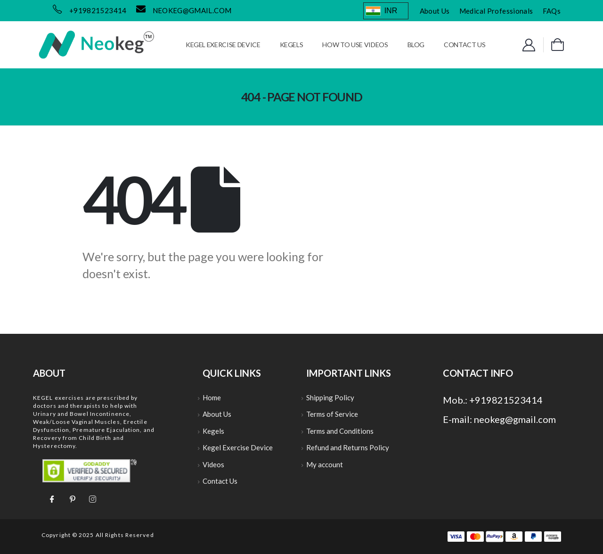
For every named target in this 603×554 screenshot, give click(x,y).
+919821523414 (98, 10)
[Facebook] (52, 498)
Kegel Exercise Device (223, 45)
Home (212, 398)
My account (324, 467)
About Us (435, 11)
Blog (416, 45)
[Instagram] (92, 498)
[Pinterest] (72, 498)
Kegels (291, 45)
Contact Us (465, 45)
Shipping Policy (330, 398)
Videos (213, 467)
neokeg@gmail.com (192, 10)
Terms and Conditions (340, 432)
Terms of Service (332, 415)
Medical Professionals (496, 11)
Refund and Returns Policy (347, 450)
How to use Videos (355, 45)
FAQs (552, 11)
